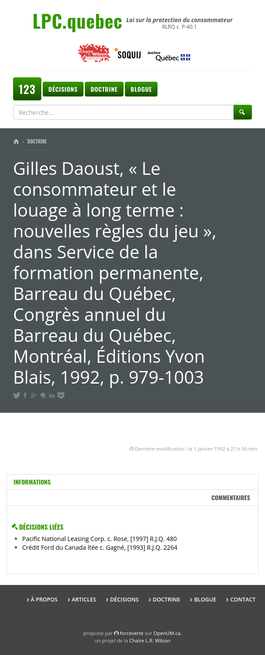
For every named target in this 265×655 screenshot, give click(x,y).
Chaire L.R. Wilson (149, 640)
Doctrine (104, 89)
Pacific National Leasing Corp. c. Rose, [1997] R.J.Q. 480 (99, 539)
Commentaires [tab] (230, 497)
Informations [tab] (31, 481)
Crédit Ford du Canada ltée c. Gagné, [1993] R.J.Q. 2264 (99, 547)
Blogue (141, 89)
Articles (84, 599)
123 (27, 88)
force (132, 633)
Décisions (62, 89)
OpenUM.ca (167, 633)
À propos (44, 599)
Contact (242, 599)
